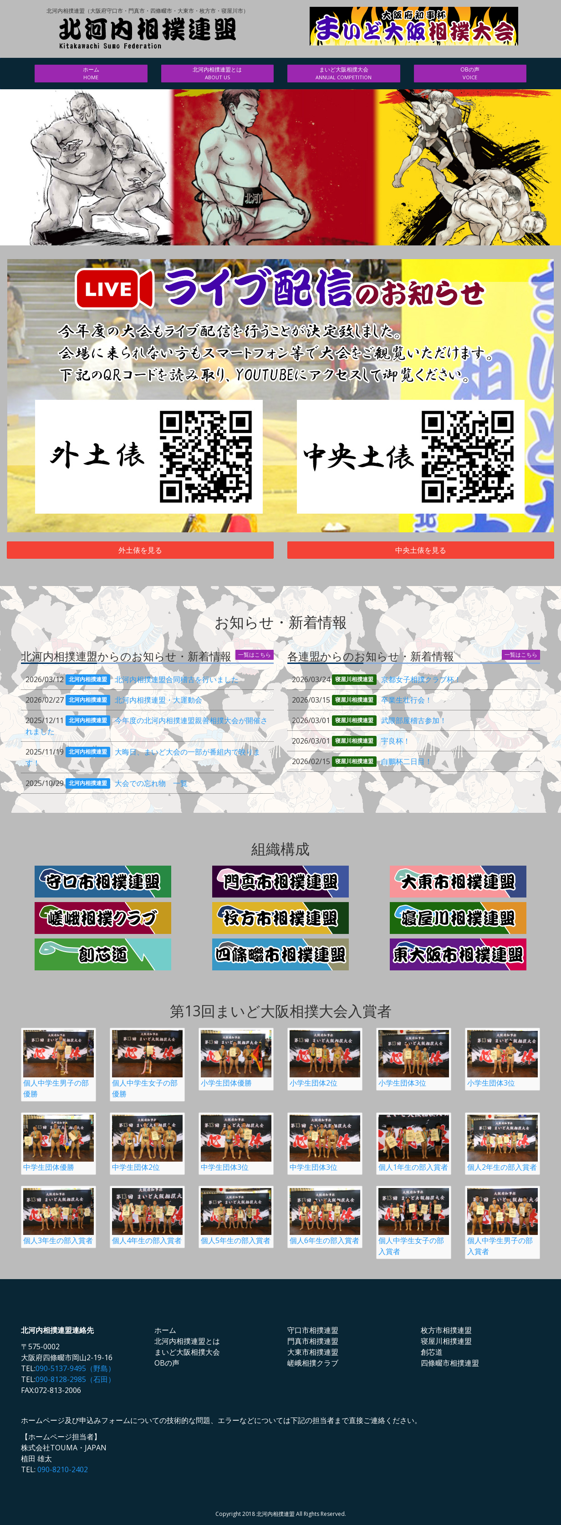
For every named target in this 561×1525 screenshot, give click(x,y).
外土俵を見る (140, 550)
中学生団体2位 (147, 1143)
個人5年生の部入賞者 (236, 1216)
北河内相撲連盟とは (217, 74)
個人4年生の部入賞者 (147, 1216)
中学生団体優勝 (58, 1143)
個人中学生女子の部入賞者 (413, 1222)
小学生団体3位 (413, 1058)
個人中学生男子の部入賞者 (502, 1222)
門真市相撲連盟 (312, 1341)
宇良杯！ (395, 741)
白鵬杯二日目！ (406, 761)
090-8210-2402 (62, 1469)
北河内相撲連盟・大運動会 (158, 700)
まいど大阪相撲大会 (344, 74)
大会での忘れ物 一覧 (151, 783)
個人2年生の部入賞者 (502, 1143)
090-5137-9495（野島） (75, 1368)
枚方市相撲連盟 (446, 1330)
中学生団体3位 (236, 1143)
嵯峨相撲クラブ (312, 1363)
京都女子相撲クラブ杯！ (421, 679)
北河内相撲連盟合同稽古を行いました (177, 679)
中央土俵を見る (420, 550)
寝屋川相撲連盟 (446, 1341)
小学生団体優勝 (236, 1058)
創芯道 (432, 1352)
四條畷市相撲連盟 (450, 1363)
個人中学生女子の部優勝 (147, 1064)
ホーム (91, 74)
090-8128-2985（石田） (75, 1379)
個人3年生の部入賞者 (58, 1216)
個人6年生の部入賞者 (325, 1216)
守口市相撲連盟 (312, 1330)
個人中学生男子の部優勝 (58, 1064)
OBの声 (470, 74)
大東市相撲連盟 (312, 1352)
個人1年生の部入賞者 (413, 1143)
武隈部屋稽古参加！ (414, 720)
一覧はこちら (254, 654)
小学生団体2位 (325, 1058)
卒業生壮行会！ (406, 700)
